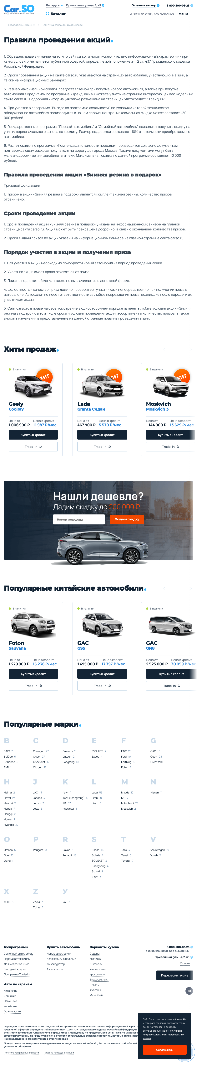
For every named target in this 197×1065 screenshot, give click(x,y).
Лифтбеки (96, 964)
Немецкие (10, 1001)
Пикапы (94, 984)
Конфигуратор (56, 964)
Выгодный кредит (15, 969)
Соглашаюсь (164, 1050)
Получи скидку (127, 519)
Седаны (94, 953)
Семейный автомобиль (18, 953)
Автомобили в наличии (61, 959)
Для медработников (16, 964)
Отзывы (185, 963)
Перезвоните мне (175, 975)
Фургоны (95, 990)
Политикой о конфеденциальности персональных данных (163, 1034)
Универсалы (97, 969)
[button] (165, 349)
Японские (10, 996)
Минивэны (96, 995)
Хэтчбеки (96, 959)
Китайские (10, 990)
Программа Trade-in (16, 974)
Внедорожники (99, 979)
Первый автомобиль (17, 959)
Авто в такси (55, 969)
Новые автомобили (59, 953)
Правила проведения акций (59, 1052)
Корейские (10, 1006)
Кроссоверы (97, 974)
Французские (12, 1011)
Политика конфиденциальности (21, 1052)
